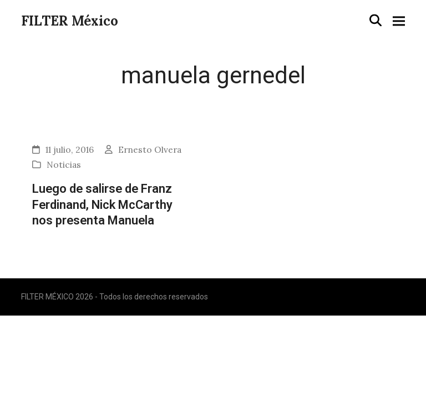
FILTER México (69, 20)
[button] (375, 20)
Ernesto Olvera (149, 149)
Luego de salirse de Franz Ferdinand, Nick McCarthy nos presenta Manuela (102, 204)
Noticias (64, 164)
